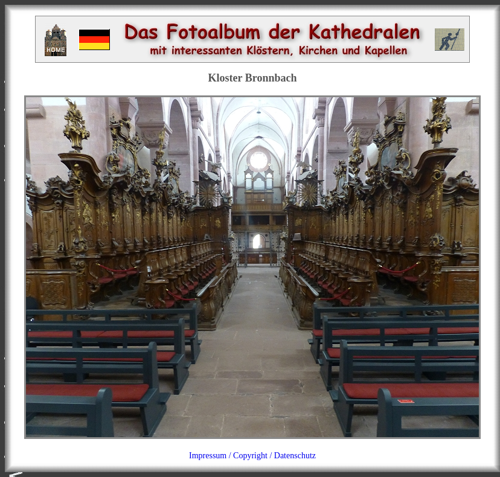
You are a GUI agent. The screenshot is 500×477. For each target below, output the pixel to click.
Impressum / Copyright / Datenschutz (252, 455)
